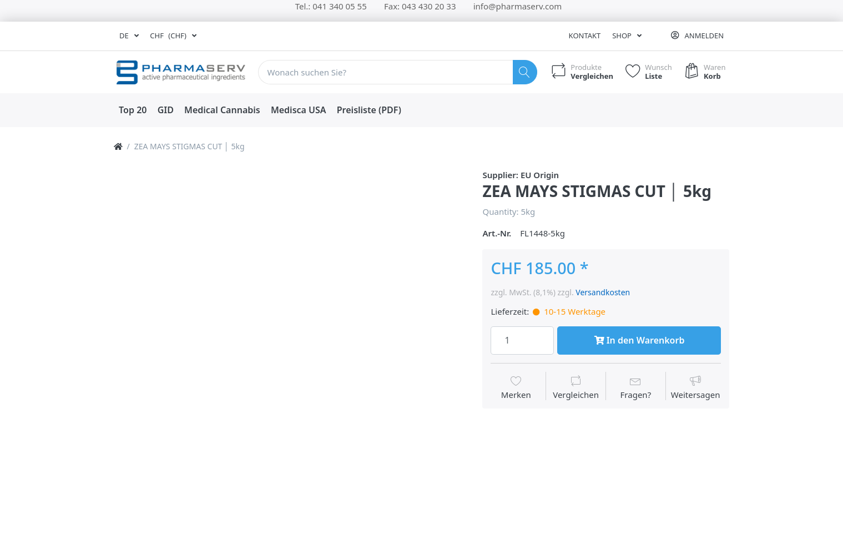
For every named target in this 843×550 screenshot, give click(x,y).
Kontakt (585, 36)
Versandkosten (603, 292)
